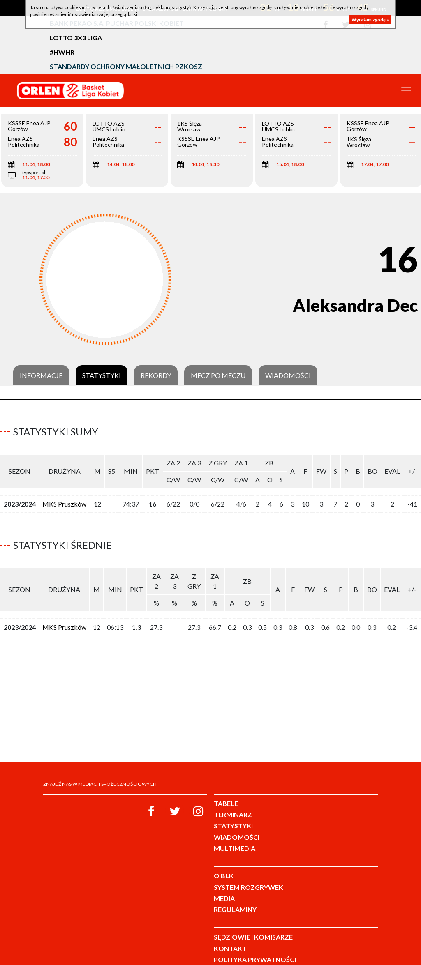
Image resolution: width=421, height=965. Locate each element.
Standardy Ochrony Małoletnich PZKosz (126, 66)
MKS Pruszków (64, 500)
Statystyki (101, 375)
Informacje (41, 375)
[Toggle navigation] (406, 91)
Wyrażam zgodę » (370, 19)
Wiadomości (288, 375)
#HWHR (62, 52)
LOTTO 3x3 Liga (76, 37)
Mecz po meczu (218, 375)
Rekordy (156, 375)
